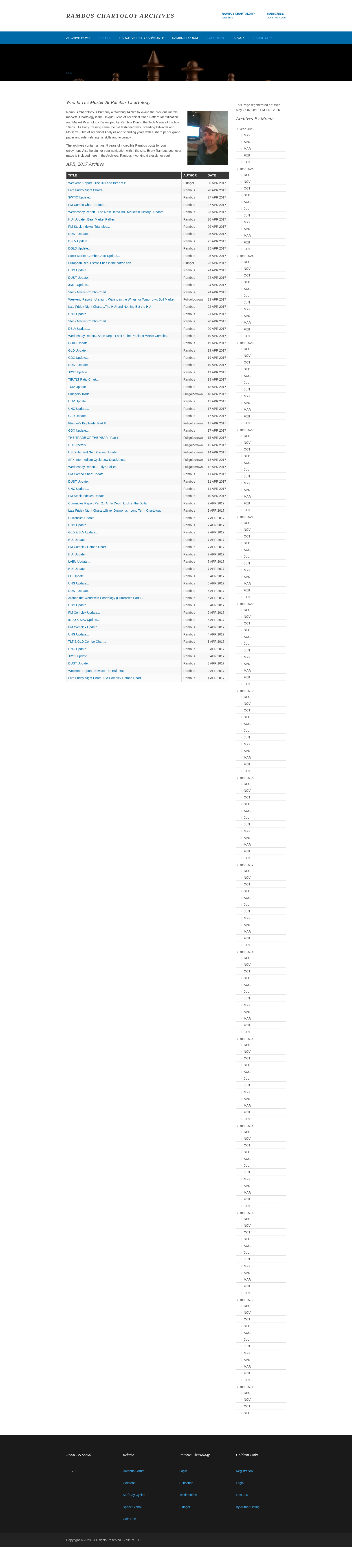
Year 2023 (246, 343)
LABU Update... (79, 561)
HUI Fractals (77, 445)
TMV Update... (78, 387)
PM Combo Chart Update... (87, 205)
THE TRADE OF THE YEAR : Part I (93, 437)
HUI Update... (77, 540)
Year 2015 (246, 1039)
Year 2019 (246, 691)
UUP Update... (78, 401)
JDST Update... (79, 285)
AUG (247, 202)
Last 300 (242, 1495)
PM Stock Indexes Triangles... (89, 226)
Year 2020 (246, 604)
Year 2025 (246, 169)
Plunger (184, 1507)
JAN (247, 162)
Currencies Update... (82, 518)
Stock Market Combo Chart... (88, 292)
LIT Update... (77, 576)
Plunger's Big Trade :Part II (87, 423)
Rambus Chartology (238, 13)
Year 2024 (246, 256)
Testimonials (188, 1495)
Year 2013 (246, 1213)
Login (183, 1471)
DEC (247, 175)
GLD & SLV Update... (83, 532)
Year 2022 (246, 430)
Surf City (263, 38)
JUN (247, 215)
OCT (247, 188)
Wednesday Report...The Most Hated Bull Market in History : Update (115, 212)
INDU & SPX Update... (84, 620)
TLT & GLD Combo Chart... (87, 641)
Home (70, 73)
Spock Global (132, 1507)
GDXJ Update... (79, 343)
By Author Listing (248, 1507)
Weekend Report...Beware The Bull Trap (96, 671)
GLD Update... (78, 350)
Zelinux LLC (132, 1540)
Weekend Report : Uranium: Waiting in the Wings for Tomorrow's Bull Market (121, 299)
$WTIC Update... (80, 197)
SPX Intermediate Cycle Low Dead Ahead (97, 459)
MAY (247, 135)
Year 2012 (246, 1300)
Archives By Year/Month (142, 38)
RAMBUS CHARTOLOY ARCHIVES (120, 16)
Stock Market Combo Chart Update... (94, 256)
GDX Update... (78, 357)
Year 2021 (246, 517)
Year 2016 (246, 952)
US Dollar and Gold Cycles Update (92, 452)
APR (247, 142)
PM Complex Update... (84, 612)
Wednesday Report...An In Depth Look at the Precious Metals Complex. (118, 336)
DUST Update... (79, 234)
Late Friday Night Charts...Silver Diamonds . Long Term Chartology (114, 510)
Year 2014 (246, 1126)
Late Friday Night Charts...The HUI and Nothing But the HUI (110, 306)
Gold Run (129, 1519)
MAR (247, 148)
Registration (244, 1471)
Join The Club (276, 17)
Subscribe (275, 13)
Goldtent (217, 38)
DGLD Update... (79, 248)
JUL (246, 208)
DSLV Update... (79, 241)
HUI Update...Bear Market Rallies (91, 219)
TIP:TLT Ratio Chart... (83, 379)
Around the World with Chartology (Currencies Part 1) (105, 598)
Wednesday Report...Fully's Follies (92, 467)
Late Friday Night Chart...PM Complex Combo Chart (104, 678)
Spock (238, 38)
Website (227, 17)
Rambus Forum (185, 38)
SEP (247, 195)
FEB (247, 155)
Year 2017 (246, 865)
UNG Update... (78, 270)
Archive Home (78, 38)
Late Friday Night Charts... (86, 190)
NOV (247, 181)
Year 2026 (246, 129)
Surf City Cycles (134, 1495)
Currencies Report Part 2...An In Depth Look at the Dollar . (109, 503)
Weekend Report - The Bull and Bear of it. (97, 183)
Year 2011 (246, 1387)
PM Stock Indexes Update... (87, 496)
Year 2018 (246, 778)
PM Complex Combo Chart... (88, 547)
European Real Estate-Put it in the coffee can (99, 263)
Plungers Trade (79, 394)
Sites (105, 38)
